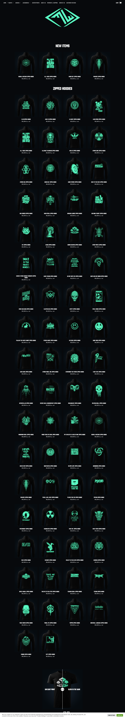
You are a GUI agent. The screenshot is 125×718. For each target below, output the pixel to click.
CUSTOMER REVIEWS (71, 2)
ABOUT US (43, 2)
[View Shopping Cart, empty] (118, 3)
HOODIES (18, 2)
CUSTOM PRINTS (35, 2)
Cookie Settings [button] (111, 715)
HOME (5, 2)
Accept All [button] (120, 715)
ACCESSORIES (27, 2)
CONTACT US (62, 2)
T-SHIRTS (11, 2)
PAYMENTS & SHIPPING (52, 2)
